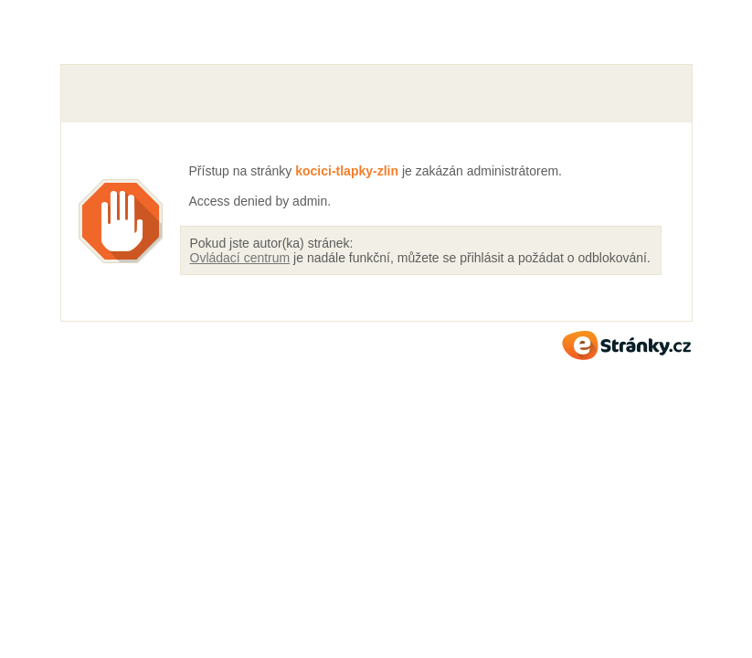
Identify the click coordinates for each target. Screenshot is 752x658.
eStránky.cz (627, 345)
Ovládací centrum (240, 257)
